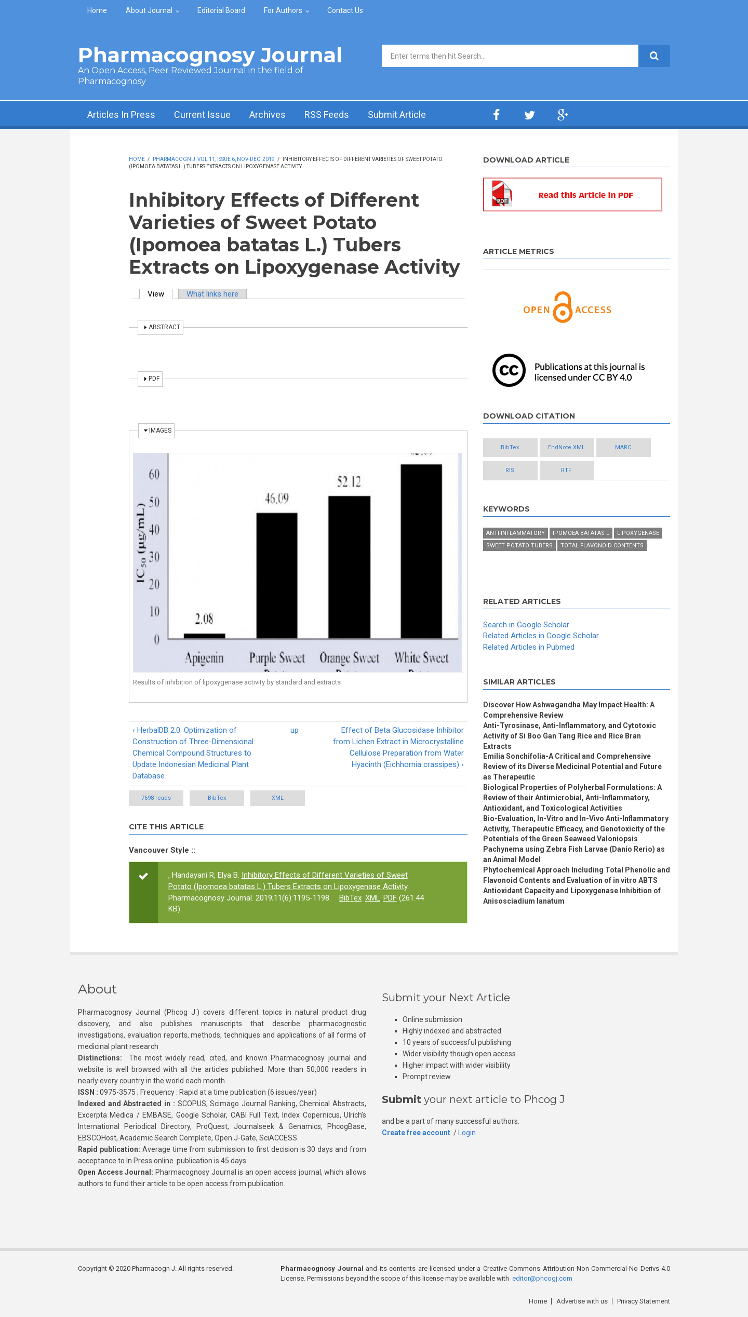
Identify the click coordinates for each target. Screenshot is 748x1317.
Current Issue (202, 114)
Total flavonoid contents (602, 545)
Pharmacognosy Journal (210, 55)
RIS (509, 470)
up (294, 730)
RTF (566, 470)
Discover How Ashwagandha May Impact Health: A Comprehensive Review (568, 710)
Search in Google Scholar (526, 624)
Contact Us (345, 10)
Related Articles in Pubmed (529, 647)
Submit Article (397, 114)
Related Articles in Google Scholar (541, 635)
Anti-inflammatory (515, 533)
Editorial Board (221, 10)
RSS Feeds (326, 114)
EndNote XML (566, 447)
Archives (267, 114)
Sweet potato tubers (519, 545)
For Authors (283, 10)
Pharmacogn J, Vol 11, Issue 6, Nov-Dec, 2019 (214, 159)
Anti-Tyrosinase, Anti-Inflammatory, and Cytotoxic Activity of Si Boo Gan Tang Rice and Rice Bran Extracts (569, 735)
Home (97, 10)
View (160, 294)
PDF (390, 898)
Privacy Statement (643, 1301)
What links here (212, 294)
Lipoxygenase (638, 533)
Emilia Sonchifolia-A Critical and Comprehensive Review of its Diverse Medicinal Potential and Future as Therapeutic (572, 766)
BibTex (217, 798)
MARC (623, 447)
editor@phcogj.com (542, 1278)
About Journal (149, 10)
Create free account (416, 1132)
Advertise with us (582, 1301)
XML (278, 798)
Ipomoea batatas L (581, 533)
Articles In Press (121, 114)
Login (467, 1132)
